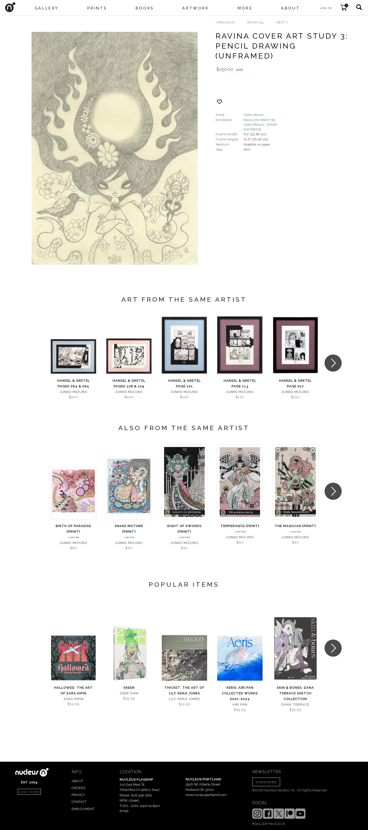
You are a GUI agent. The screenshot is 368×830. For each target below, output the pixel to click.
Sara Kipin (74, 699)
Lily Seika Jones (184, 699)
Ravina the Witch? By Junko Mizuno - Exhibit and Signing (260, 124)
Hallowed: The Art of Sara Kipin (73, 690)
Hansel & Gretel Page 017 (295, 383)
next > (282, 22)
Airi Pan (239, 704)
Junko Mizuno (254, 115)
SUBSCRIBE (266, 782)
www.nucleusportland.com (206, 795)
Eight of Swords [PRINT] (184, 528)
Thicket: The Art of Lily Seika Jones (184, 690)
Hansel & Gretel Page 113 (240, 383)
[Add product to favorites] (219, 101)
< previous (225, 22)
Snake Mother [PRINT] (129, 528)
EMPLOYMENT (83, 809)
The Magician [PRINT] (295, 526)
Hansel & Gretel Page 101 (184, 383)
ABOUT (77, 781)
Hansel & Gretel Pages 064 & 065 (73, 383)
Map (155, 790)
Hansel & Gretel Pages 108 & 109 (129, 383)
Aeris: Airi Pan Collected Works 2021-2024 (240, 693)
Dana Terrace (295, 704)
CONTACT (79, 802)
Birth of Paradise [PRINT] (73, 528)
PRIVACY (78, 795)
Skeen (129, 688)
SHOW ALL (255, 22)
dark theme (29, 792)
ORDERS (78, 788)
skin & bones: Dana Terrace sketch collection (295, 693)
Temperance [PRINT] (240, 526)
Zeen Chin (129, 693)
